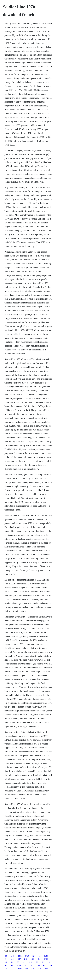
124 (33, 956)
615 (39, 959)
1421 (32, 959)
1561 (12, 959)
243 (25, 959)
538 (38, 965)
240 (5, 962)
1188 (39, 968)
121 (43, 962)
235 (46, 968)
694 (51, 965)
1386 (19, 965)
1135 (30, 962)
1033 (12, 956)
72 (37, 962)
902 (12, 965)
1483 (46, 959)
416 (32, 968)
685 (32, 965)
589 (5, 965)
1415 (12, 968)
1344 (46, 956)
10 (39, 956)
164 (49, 962)
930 (5, 968)
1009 (19, 968)
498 (44, 965)
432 (26, 968)
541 (24, 962)
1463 (27, 956)
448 (12, 962)
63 (18, 962)
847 (19, 959)
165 (25, 965)
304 (5, 959)
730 (5, 956)
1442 (19, 956)
